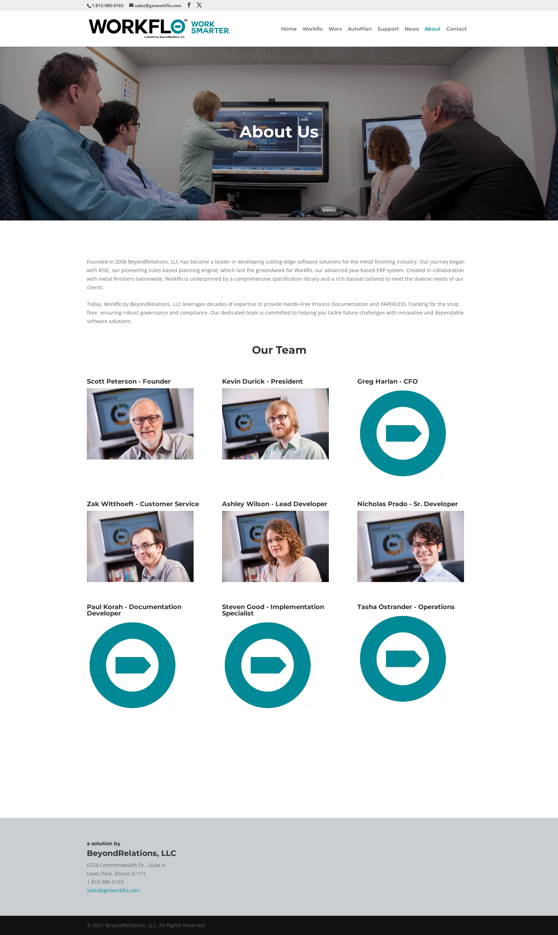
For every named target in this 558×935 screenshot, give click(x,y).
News (412, 29)
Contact (456, 29)
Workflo (312, 29)
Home (289, 29)
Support (388, 29)
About (433, 29)
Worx (335, 29)
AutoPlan (360, 29)
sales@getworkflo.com (113, 890)
